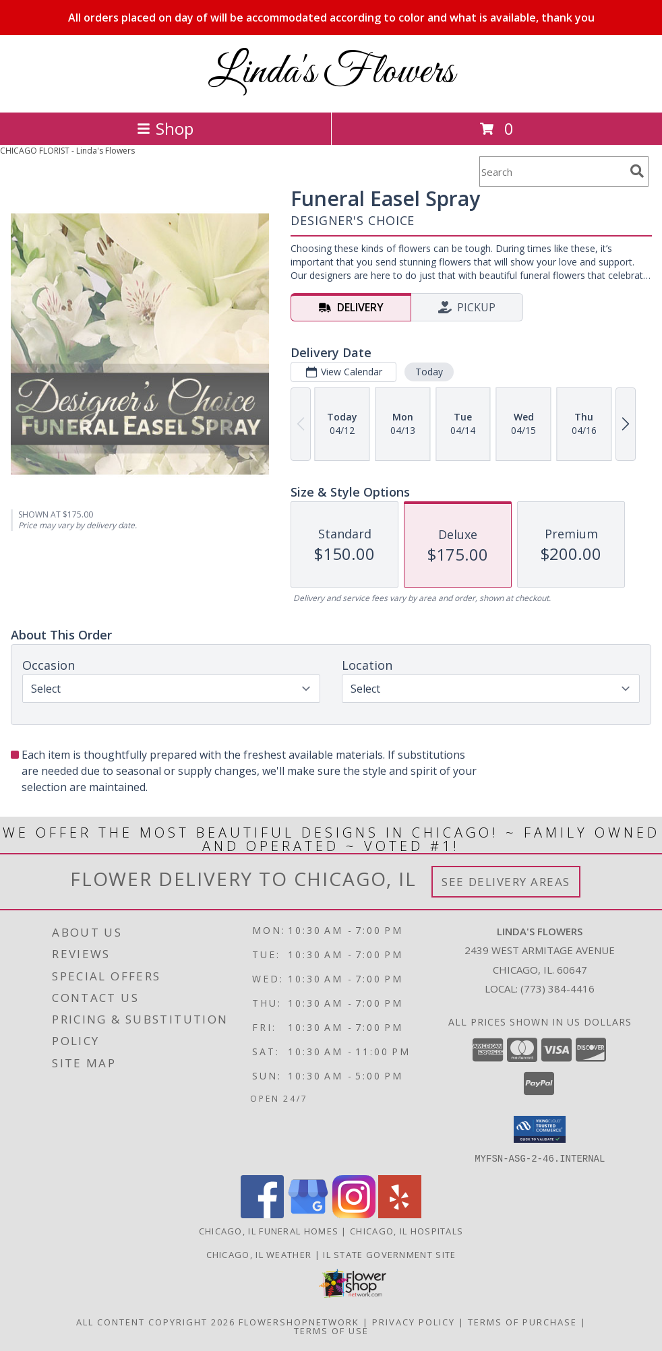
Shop (165, 128)
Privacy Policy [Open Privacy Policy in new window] (413, 1321)
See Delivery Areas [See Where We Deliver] (506, 881)
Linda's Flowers (331, 72)
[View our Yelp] (399, 1213)
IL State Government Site (389, 1254)
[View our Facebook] (262, 1213)
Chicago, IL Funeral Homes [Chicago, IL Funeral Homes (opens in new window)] (269, 1230)
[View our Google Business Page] (308, 1213)
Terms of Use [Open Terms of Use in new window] (331, 1330)
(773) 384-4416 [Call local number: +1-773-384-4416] (557, 988)
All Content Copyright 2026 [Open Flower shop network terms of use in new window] (155, 1321)
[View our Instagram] (353, 1213)
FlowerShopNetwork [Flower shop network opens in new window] (299, 1321)
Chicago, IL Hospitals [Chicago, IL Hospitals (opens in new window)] (406, 1230)
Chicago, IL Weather (259, 1254)
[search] (637, 171)
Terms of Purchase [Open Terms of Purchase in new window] (522, 1321)
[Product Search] (552, 171)
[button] (540, 1129)
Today (429, 371)
